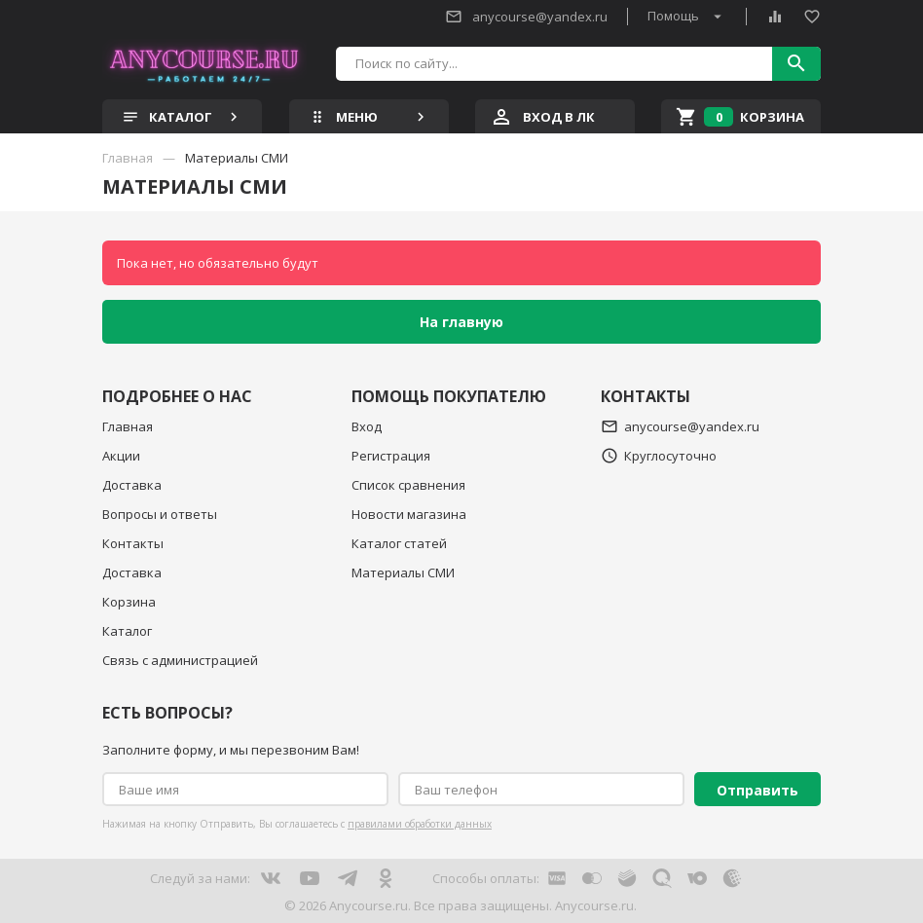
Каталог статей (399, 543)
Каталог (127, 631)
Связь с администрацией (180, 660)
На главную (461, 322)
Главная (127, 426)
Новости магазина (408, 514)
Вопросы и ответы (159, 514)
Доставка (132, 485)
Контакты (133, 543)
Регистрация (390, 455)
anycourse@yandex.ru (526, 16)
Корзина (129, 601)
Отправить (757, 790)
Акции (121, 455)
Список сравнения (408, 485)
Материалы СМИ (403, 572)
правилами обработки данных (420, 824)
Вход (366, 426)
